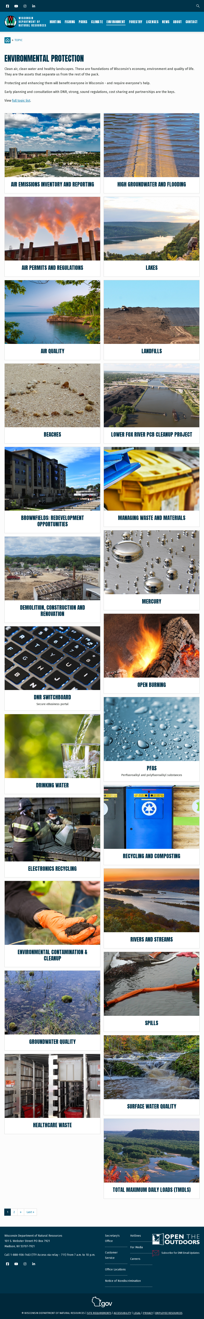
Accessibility (122, 1313)
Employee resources (169, 1313)
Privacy (148, 1313)
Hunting (55, 21)
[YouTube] (16, 6)
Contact (192, 21)
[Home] (7, 40)
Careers (135, 1259)
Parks (83, 21)
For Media (136, 1247)
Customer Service (111, 1255)
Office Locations (115, 1269)
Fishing (70, 21)
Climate (97, 21)
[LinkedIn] (34, 6)
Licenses (152, 21)
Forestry (135, 21)
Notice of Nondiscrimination (123, 1281)
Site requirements (99, 1313)
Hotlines (135, 1235)
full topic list (21, 100)
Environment (115, 21)
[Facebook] (7, 6)
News (165, 21)
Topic (19, 40)
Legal (137, 1313)
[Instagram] (25, 6)
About (177, 21)
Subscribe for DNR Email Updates (180, 1252)
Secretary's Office (112, 1238)
